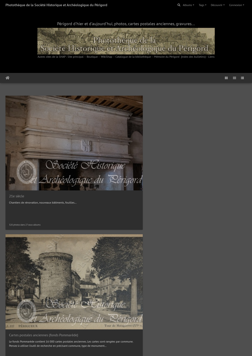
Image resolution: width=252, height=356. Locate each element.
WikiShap (106, 56)
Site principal (76, 56)
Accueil (7, 78)
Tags (201, 5)
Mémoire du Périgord (166, 56)
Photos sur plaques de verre (215, 223)
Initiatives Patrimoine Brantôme (156, 140)
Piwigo (134, 348)
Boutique (92, 56)
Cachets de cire (82, 223)
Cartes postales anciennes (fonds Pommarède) (105, 140)
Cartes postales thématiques (30, 223)
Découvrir (216, 5)
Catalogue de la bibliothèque (133, 56)
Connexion (235, 5)
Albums (187, 5)
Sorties (137, 305)
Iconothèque (141, 223)
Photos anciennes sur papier (30, 305)
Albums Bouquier (84, 305)
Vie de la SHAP (205, 305)
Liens (211, 56)
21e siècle (16, 140)
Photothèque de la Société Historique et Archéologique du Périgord (56, 5)
